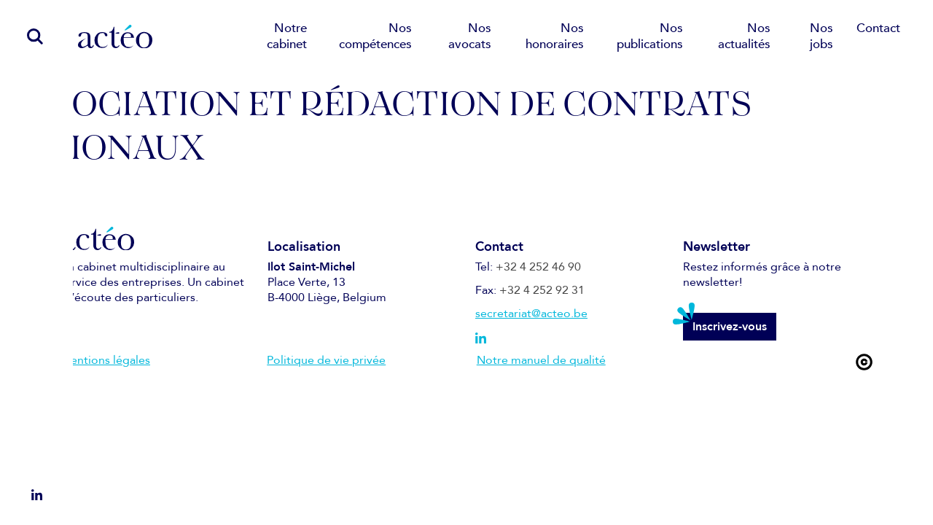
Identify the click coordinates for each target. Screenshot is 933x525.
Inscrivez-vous (729, 327)
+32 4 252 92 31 (542, 290)
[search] (27, 36)
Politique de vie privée (326, 360)
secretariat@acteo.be (531, 314)
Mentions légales (105, 360)
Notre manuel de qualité (541, 360)
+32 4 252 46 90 (538, 267)
